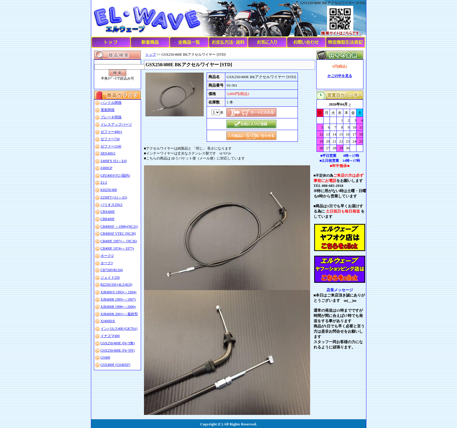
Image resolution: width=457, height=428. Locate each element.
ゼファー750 (110, 139)
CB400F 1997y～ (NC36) (119, 241)
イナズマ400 (110, 336)
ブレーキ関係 (111, 117)
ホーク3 (107, 263)
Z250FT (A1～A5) (114, 197)
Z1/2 (104, 182)
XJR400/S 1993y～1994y (119, 292)
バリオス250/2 (111, 205)
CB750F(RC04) (112, 270)
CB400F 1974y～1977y (117, 248)
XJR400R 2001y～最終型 (119, 314)
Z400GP (107, 168)
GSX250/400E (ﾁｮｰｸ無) (118, 343)
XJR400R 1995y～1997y (118, 299)
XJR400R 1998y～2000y (118, 307)
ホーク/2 (107, 256)
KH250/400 (109, 190)
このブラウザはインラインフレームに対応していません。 (340, 125)
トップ (150, 54)
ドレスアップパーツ (116, 124)
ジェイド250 (110, 278)
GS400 (105, 357)
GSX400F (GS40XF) (115, 365)
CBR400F (108, 219)
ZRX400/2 (108, 153)
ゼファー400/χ (111, 132)
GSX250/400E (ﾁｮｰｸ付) (118, 350)
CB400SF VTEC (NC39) (118, 233)
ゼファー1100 (111, 146)
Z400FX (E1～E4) (114, 161)
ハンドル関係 (111, 103)
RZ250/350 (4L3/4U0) (116, 285)
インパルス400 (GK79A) (119, 329)
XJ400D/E (108, 321)
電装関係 (108, 110)
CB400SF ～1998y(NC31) (119, 226)
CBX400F (108, 212)
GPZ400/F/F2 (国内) (115, 175)
